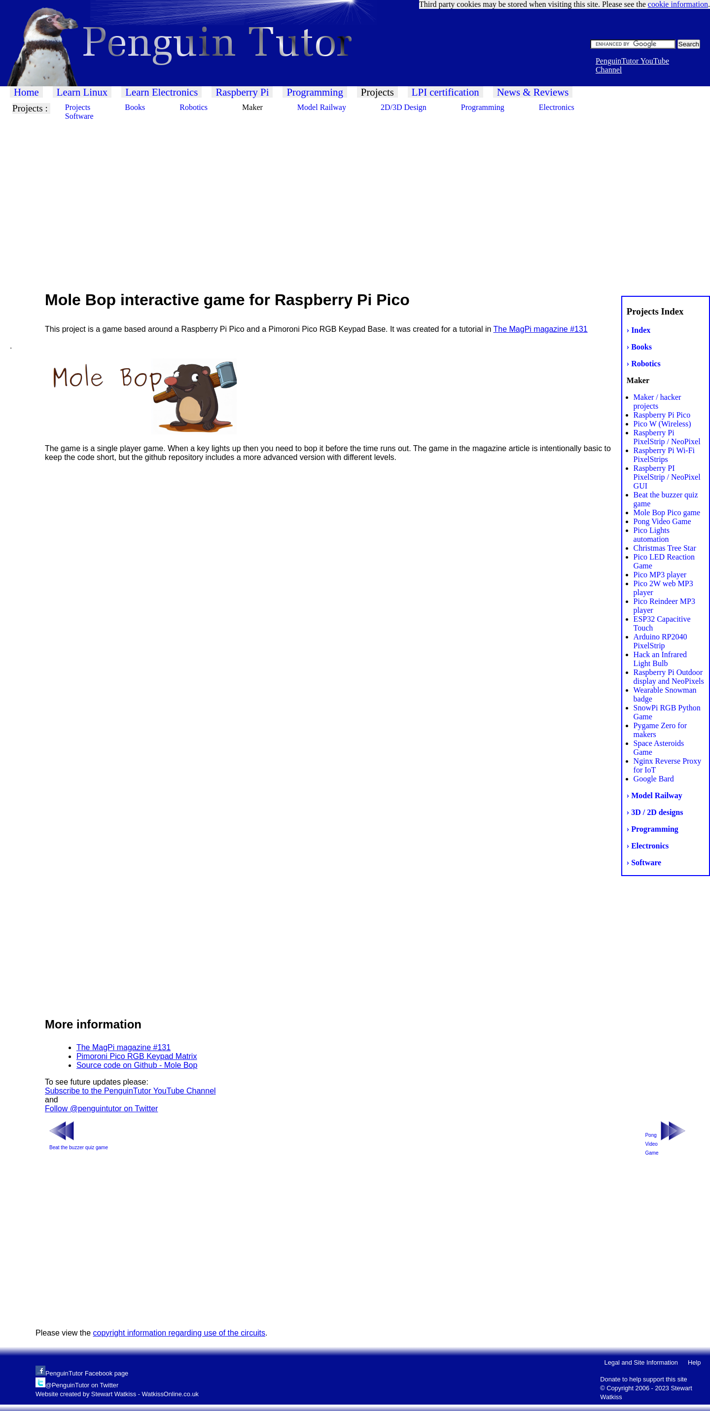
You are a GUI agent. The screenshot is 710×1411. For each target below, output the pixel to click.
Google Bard (654, 779)
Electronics (556, 107)
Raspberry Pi (242, 92)
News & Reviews (533, 92)
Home (26, 92)
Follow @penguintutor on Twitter (101, 1108)
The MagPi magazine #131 (541, 329)
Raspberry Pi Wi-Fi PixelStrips (664, 454)
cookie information (678, 4)
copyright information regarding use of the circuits (179, 1333)
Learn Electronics (161, 92)
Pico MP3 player (660, 574)
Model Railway (321, 107)
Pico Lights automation (652, 534)
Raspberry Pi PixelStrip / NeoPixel (667, 437)
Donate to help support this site (643, 1379)
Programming (314, 92)
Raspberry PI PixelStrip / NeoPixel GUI (667, 477)
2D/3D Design (403, 107)
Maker (252, 107)
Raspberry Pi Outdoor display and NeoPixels (669, 676)
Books (135, 107)
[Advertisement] (296, 197)
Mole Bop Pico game (667, 512)
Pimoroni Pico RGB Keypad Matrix (136, 1056)
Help (694, 1362)
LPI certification (445, 92)
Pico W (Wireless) (662, 424)
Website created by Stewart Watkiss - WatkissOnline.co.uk (117, 1394)
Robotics (193, 107)
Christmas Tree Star (665, 548)
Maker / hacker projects (657, 401)
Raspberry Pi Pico (662, 415)
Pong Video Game (662, 521)
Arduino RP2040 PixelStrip (660, 641)
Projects (377, 92)
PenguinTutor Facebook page (86, 1373)
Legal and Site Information (641, 1362)
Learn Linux (82, 92)
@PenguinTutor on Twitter (81, 1385)
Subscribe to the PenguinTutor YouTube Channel (130, 1091)
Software (79, 116)
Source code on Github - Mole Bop (136, 1065)
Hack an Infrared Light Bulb (660, 659)
